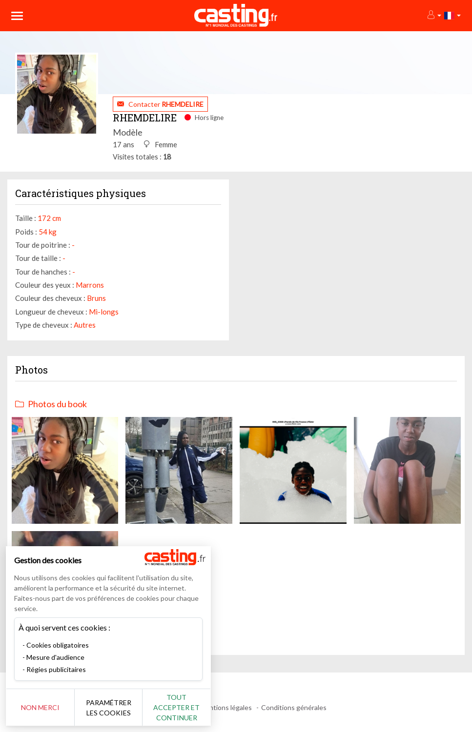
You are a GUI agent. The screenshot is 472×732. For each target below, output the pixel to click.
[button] (434, 15)
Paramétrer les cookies (108, 707)
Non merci (40, 707)
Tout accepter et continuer (176, 707)
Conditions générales (294, 707)
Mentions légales (226, 707)
